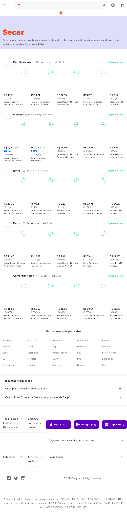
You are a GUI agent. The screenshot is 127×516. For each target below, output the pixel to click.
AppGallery (114, 425)
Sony (104, 365)
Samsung (7, 340)
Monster (31, 358)
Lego (5, 352)
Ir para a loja (115, 62)
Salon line (32, 352)
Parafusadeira (59, 352)
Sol (79, 352)
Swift (55, 358)
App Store (58, 425)
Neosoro (81, 365)
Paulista (31, 340)
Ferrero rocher (109, 352)
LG (4, 358)
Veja (54, 346)
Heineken (82, 346)
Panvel (105, 340)
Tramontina (9, 365)
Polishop (106, 346)
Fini (79, 358)
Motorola (57, 340)
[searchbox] (60, 5)
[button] (63, 13)
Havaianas (82, 340)
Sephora (7, 346)
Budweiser (58, 365)
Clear (30, 346)
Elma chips (107, 358)
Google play (86, 425)
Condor (31, 365)
